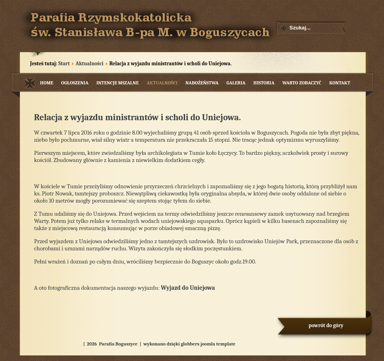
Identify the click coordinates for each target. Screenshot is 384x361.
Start (64, 63)
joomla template (218, 344)
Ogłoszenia (75, 83)
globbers (190, 344)
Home (46, 83)
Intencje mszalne (117, 83)
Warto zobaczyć (301, 83)
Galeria (236, 83)
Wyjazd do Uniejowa (188, 287)
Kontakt (339, 83)
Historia (264, 83)
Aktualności (89, 63)
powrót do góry (326, 325)
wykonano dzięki (161, 344)
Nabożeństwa (201, 83)
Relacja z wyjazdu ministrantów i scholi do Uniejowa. (137, 117)
